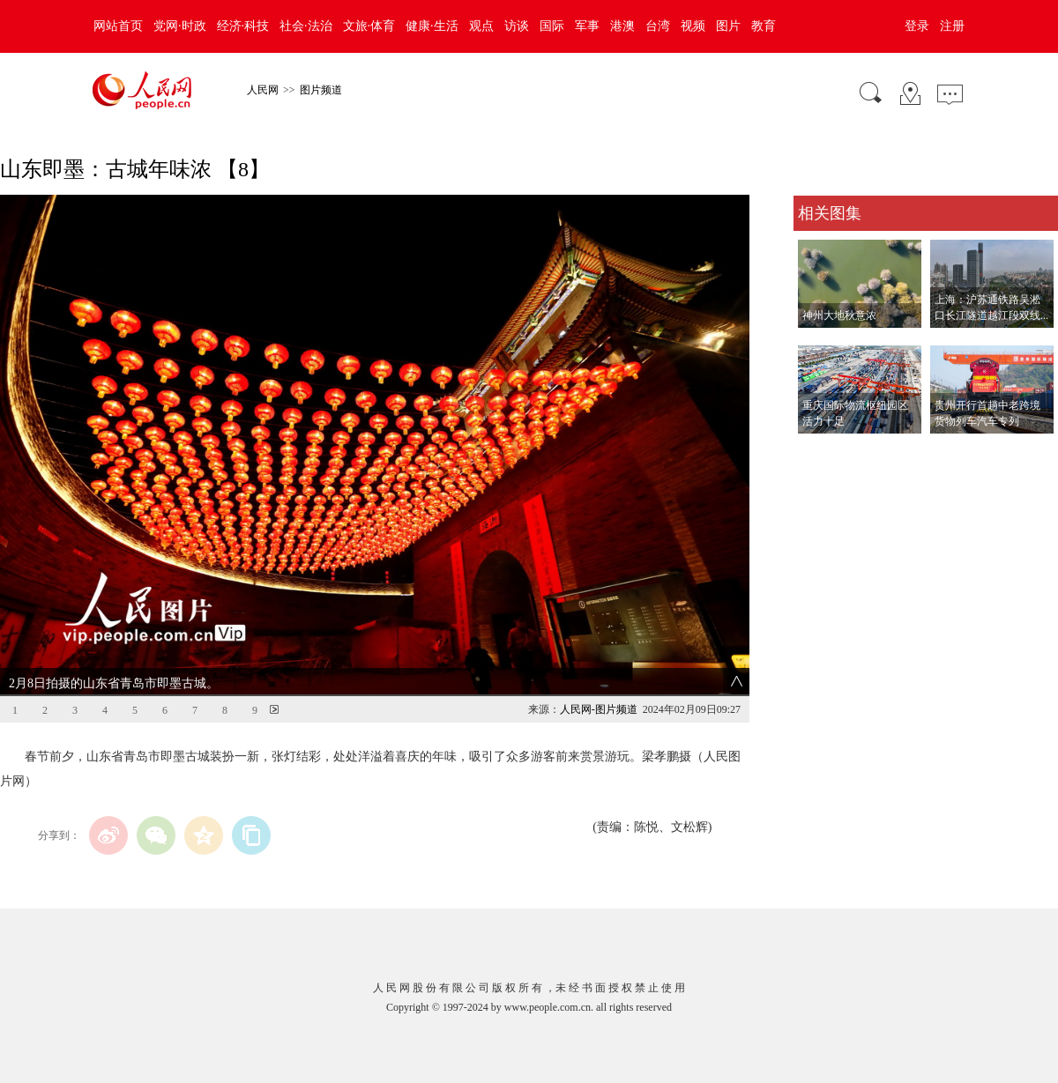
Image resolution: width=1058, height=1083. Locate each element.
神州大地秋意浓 (839, 315)
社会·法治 (305, 26)
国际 (552, 26)
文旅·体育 (369, 26)
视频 (693, 26)
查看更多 (818, 451)
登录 (917, 26)
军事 (587, 26)
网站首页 (118, 26)
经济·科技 (243, 26)
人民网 (263, 90)
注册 (952, 26)
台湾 (657, 26)
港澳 (622, 26)
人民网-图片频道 (598, 709)
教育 (763, 26)
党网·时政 (179, 26)
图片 (728, 26)
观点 (481, 26)
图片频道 (321, 90)
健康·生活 (432, 26)
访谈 (516, 26)
